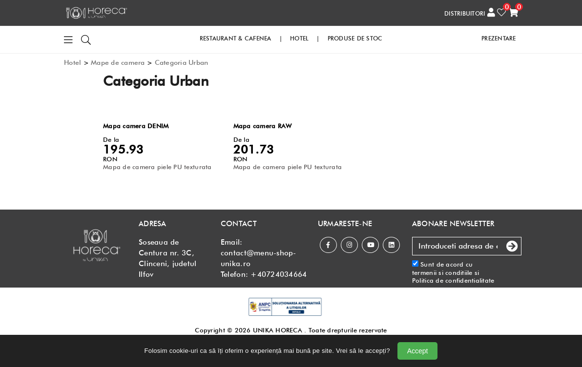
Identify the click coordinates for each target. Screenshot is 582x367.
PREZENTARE (498, 37)
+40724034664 (278, 274)
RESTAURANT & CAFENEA (235, 37)
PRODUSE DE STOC (355, 37)
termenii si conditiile (442, 272)
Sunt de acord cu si (453, 272)
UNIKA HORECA (277, 329)
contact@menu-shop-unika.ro (258, 258)
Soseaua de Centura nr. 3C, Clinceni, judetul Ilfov (167, 257)
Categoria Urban (181, 62)
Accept (417, 351)
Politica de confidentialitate (453, 280)
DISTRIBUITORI (464, 13)
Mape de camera (118, 62)
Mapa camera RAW (262, 125)
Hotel (72, 62)
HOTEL (299, 37)
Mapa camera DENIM (135, 125)
